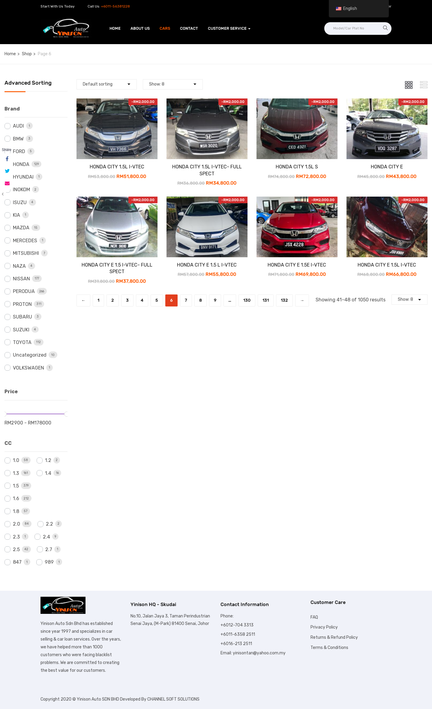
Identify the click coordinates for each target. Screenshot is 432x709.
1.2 (48, 460)
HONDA (21, 164)
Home (115, 28)
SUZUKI (21, 330)
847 (17, 562)
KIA (16, 215)
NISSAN (21, 279)
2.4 (46, 537)
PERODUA (24, 291)
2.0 (16, 524)
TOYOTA (22, 342)
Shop (27, 53)
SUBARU (22, 317)
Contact (189, 28)
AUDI (18, 126)
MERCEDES (25, 240)
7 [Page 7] (186, 300)
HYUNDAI (23, 177)
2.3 (16, 537)
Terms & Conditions (329, 647)
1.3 (16, 473)
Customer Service (229, 28)
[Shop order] (106, 84)
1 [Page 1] (98, 300)
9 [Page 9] (215, 300)
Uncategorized (29, 355)
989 (49, 562)
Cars (165, 28)
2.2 (49, 524)
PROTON (22, 304)
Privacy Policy (324, 627)
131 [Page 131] (265, 300)
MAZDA (21, 228)
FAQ (314, 617)
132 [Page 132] (284, 300)
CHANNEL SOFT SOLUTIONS (173, 699)
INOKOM (21, 189)
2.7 (48, 549)
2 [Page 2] (112, 300)
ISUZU (20, 202)
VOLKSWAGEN (28, 368)
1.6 (16, 498)
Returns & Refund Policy (334, 637)
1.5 (16, 486)
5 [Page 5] (156, 300)
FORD (19, 151)
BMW (18, 139)
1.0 (16, 460)
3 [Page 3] (127, 300)
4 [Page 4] (142, 300)
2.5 (16, 549)
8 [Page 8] (200, 300)
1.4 (48, 473)
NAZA (19, 266)
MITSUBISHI (26, 253)
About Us (140, 28)
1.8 (16, 511)
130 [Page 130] (246, 300)
